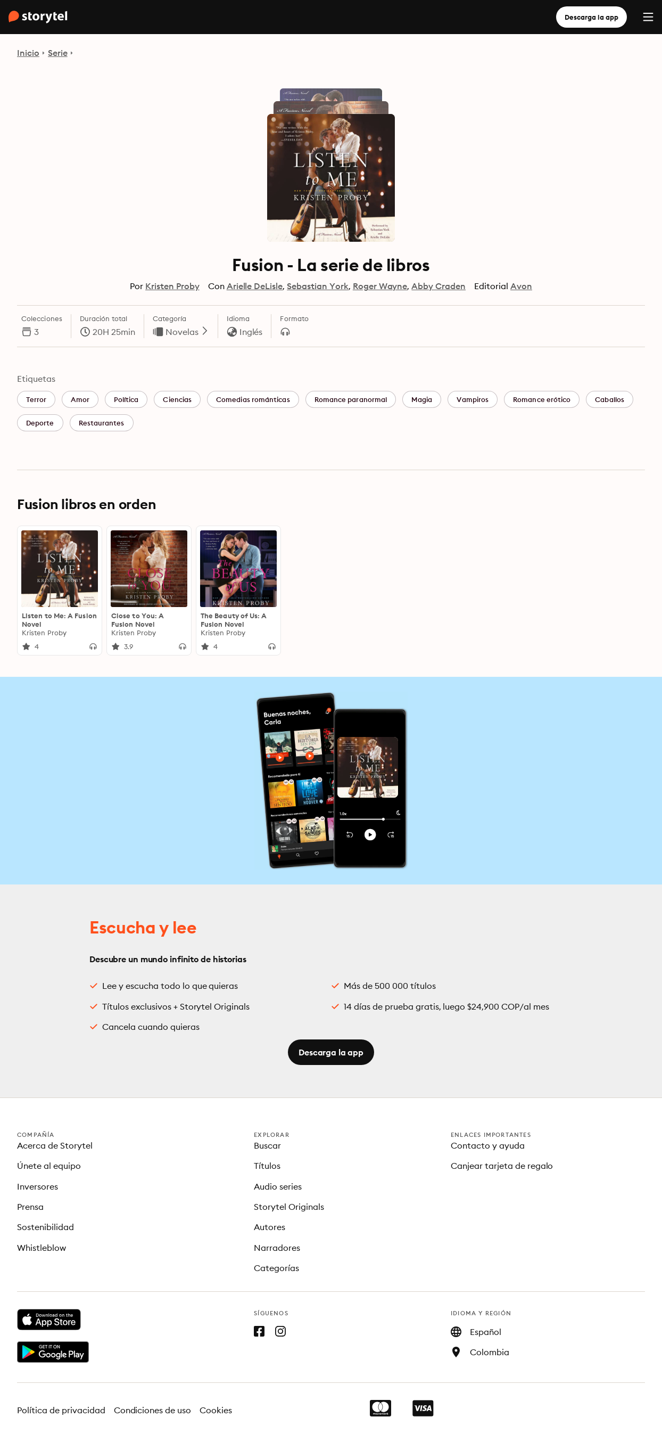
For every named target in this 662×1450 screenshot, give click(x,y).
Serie (58, 52)
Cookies (216, 1410)
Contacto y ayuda (488, 1145)
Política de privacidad (61, 1410)
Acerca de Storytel (55, 1145)
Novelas (187, 331)
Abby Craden (438, 286)
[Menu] (648, 17)
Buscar (267, 1145)
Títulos (267, 1165)
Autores (269, 1227)
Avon (521, 286)
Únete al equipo (49, 1165)
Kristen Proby (172, 286)
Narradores (277, 1247)
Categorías (276, 1268)
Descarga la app (591, 17)
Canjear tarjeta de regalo (502, 1165)
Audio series (278, 1186)
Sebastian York (318, 286)
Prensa (30, 1206)
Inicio (28, 52)
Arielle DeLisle (255, 286)
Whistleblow (41, 1247)
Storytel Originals (289, 1206)
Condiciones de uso (153, 1410)
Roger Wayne (380, 286)
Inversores (37, 1186)
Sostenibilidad (45, 1227)
